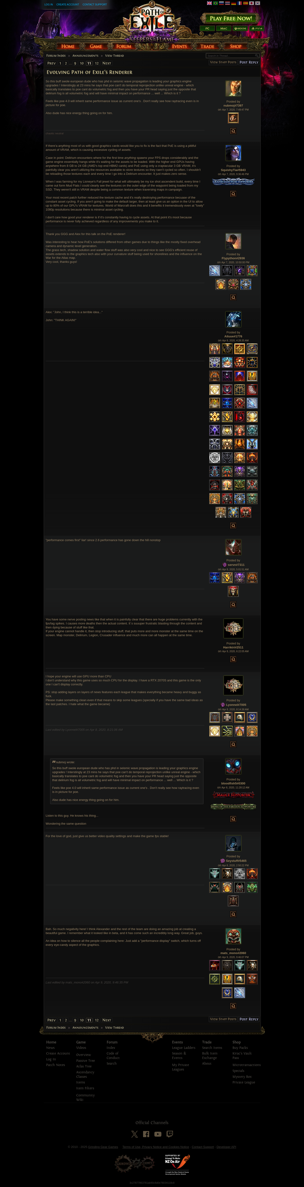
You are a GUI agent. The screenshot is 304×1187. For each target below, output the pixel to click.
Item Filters (85, 1088)
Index (111, 1048)
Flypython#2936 (233, 258)
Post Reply (249, 62)
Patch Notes (55, 1065)
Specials (238, 1071)
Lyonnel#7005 (236, 704)
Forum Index (56, 56)
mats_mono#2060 (233, 953)
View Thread (114, 56)
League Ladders (183, 1048)
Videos (81, 1048)
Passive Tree (85, 1061)
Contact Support (95, 4)
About (207, 1064)
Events (177, 1042)
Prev (51, 63)
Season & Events (179, 1055)
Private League (243, 1082)
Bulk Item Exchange (209, 1055)
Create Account (67, 4)
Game (81, 1042)
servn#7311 (236, 565)
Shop (236, 1042)
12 (97, 63)
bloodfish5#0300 (233, 783)
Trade (207, 1042)
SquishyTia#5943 (233, 170)
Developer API (226, 1147)
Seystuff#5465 (236, 861)
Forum (112, 1042)
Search (112, 1064)
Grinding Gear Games (103, 1147)
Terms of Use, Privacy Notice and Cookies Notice (155, 1147)
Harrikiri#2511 (233, 647)
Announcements (85, 56)
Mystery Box (242, 1077)
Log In (48, 4)
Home (51, 1042)
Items (80, 1082)
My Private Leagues (180, 1067)
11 (89, 63)
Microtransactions (246, 1065)
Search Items (212, 1048)
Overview (83, 1055)
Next (106, 63)
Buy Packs (240, 1048)
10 (82, 63)
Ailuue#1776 (233, 336)
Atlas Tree (84, 1066)
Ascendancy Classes (85, 1074)
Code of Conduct (113, 1055)
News (50, 1048)
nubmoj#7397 (233, 105)
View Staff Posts (223, 62)
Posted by (233, 101)
